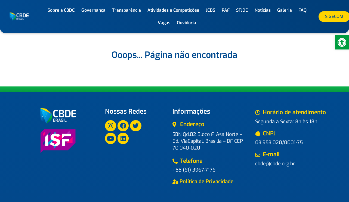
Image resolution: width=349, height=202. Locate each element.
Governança (93, 10)
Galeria (284, 10)
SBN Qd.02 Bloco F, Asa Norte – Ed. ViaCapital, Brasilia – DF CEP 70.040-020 (207, 141)
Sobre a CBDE (61, 10)
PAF (226, 10)
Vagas (164, 23)
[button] (342, 42)
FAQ (302, 10)
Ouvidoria (186, 23)
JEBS (210, 10)
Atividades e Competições (173, 10)
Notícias (263, 10)
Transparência (126, 10)
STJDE (242, 10)
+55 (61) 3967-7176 (193, 170)
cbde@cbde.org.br (275, 163)
